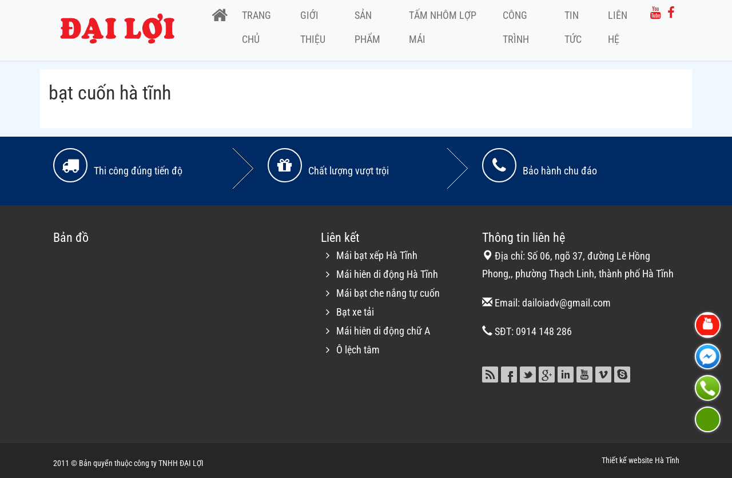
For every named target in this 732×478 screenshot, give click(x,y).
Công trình (516, 27)
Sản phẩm (367, 27)
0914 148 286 (544, 331)
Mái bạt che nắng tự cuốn (388, 293)
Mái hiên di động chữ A (383, 331)
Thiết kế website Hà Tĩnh (640, 460)
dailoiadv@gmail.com (566, 303)
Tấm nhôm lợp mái (442, 27)
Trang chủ (256, 27)
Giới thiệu (312, 27)
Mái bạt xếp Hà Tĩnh (376, 255)
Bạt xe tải (355, 312)
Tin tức (573, 27)
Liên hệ (617, 27)
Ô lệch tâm (358, 350)
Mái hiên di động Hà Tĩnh (387, 274)
